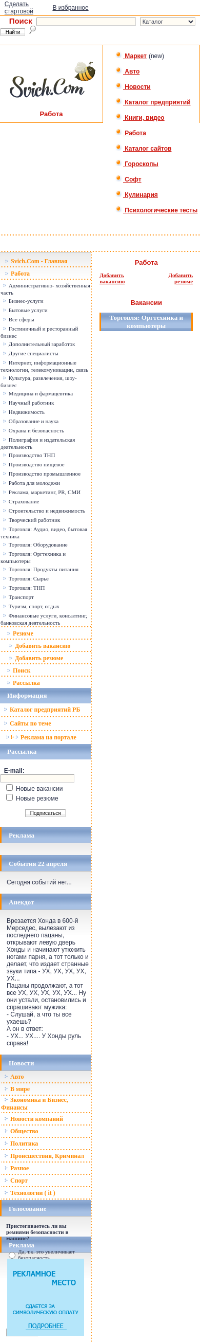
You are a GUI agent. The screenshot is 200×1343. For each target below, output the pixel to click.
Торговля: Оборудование (35, 544)
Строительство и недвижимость (44, 510)
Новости (133, 86)
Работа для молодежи (31, 483)
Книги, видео (140, 117)
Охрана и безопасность (33, 430)
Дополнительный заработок (39, 344)
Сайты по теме (27, 723)
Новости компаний (33, 1118)
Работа (130, 133)
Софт (128, 179)
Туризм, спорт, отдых (31, 606)
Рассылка (23, 682)
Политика (21, 1143)
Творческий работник (31, 520)
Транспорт (18, 597)
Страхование (21, 501)
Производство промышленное (42, 473)
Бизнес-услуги (23, 301)
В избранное (70, 7)
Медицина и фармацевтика (38, 393)
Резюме (20, 633)
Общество (21, 1131)
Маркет (131, 56)
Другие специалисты (30, 353)
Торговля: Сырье (26, 578)
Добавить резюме (36, 658)
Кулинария (136, 194)
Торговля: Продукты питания (40, 569)
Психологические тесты (156, 210)
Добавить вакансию (39, 645)
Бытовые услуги (25, 310)
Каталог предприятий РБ (42, 709)
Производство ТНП (29, 455)
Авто (127, 71)
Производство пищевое (34, 464)
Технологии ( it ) (29, 1192)
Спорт (16, 1180)
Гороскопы (136, 164)
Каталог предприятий (153, 102)
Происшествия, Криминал (44, 1155)
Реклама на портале (40, 737)
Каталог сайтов (143, 148)
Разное (16, 1168)
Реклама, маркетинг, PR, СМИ (42, 492)
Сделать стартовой (19, 8)
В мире (17, 1089)
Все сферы (18, 319)
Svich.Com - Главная (36, 261)
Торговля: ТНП (24, 588)
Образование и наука (30, 421)
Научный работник (28, 403)
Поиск (19, 670)
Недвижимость (24, 412)
